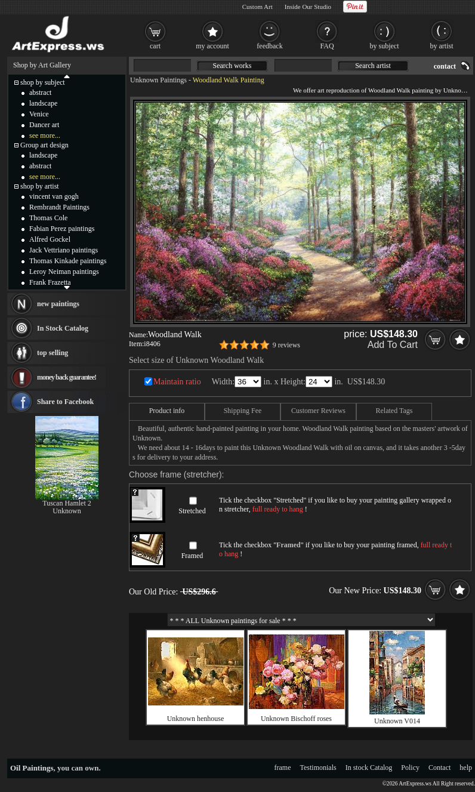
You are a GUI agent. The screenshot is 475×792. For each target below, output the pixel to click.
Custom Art (257, 6)
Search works (232, 65)
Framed (192, 555)
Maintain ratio (177, 381)
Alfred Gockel (49, 239)
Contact (439, 767)
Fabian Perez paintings (61, 228)
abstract (40, 92)
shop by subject (42, 82)
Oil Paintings (32, 767)
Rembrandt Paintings (59, 207)
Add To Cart (393, 345)
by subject (384, 46)
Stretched (191, 511)
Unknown (67, 511)
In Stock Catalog (62, 328)
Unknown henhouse (195, 718)
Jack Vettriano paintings (63, 250)
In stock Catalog (369, 767)
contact (445, 66)
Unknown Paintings (158, 80)
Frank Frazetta (50, 282)
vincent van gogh (54, 196)
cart (155, 46)
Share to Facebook (65, 401)
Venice (39, 114)
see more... (44, 135)
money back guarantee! (66, 377)
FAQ (327, 46)
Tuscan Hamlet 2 (66, 503)
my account (212, 46)
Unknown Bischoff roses (296, 718)
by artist (442, 46)
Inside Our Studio (308, 6)
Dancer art (44, 125)
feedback (269, 46)
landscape (43, 103)
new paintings (58, 304)
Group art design (44, 145)
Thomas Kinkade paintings (67, 261)
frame (282, 767)
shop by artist (39, 186)
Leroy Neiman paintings (64, 271)
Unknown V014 (397, 721)
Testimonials (318, 767)
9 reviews (286, 345)
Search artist (373, 65)
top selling (52, 353)
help (465, 767)
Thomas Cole (48, 218)
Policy (410, 767)
